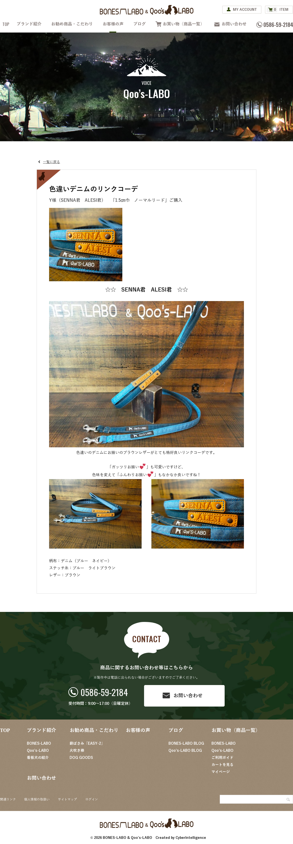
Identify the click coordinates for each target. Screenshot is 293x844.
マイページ (220, 772)
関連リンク (8, 799)
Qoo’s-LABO (38, 751)
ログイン (91, 799)
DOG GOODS (81, 758)
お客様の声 (113, 24)
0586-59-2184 (104, 692)
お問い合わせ (234, 24)
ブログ (139, 24)
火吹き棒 (77, 751)
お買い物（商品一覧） (183, 24)
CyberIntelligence (191, 838)
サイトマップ (67, 799)
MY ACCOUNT (245, 9)
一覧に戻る (51, 162)
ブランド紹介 (29, 24)
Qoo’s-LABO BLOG (185, 751)
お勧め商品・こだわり (72, 24)
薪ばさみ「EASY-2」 (87, 743)
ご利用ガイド (222, 758)
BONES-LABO (39, 743)
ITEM (277, 9)
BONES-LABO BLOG (186, 743)
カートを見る (222, 765)
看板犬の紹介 (38, 758)
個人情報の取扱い (37, 799)
